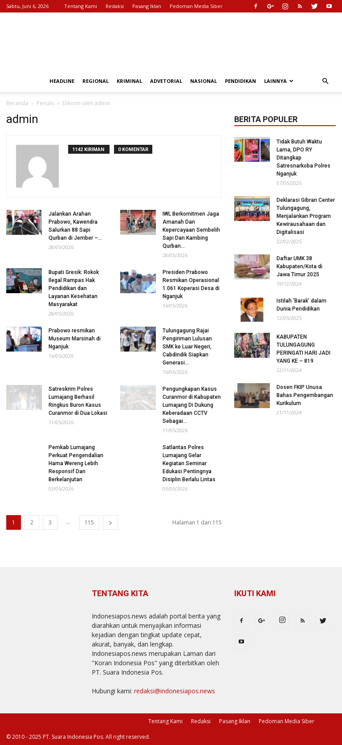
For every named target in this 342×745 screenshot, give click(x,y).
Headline (61, 81)
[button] (325, 81)
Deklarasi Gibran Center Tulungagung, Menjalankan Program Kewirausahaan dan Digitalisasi (306, 216)
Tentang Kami (80, 6)
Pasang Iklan (146, 6)
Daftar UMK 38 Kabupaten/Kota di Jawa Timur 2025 (299, 266)
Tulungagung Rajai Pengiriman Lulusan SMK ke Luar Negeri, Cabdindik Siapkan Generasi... (187, 346)
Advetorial (166, 81)
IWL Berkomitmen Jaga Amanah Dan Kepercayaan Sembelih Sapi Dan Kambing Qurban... (191, 230)
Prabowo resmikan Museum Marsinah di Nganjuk (75, 338)
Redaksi (115, 6)
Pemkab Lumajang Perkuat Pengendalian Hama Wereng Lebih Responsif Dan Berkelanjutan (76, 463)
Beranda (17, 103)
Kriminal (129, 81)
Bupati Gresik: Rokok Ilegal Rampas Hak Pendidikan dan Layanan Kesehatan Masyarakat (74, 288)
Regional (95, 81)
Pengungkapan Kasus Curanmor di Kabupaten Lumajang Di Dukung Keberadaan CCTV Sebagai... (192, 405)
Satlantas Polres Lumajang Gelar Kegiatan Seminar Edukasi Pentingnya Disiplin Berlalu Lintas (189, 463)
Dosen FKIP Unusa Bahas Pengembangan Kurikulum (305, 395)
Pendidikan (240, 81)
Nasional (203, 81)
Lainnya (278, 81)
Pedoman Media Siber (196, 6)
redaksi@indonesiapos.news (174, 691)
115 (89, 522)
